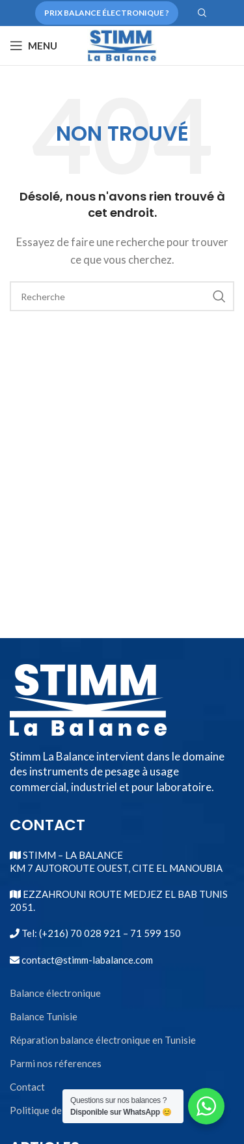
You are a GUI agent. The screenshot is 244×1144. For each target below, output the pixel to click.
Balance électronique (55, 993)
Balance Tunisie (43, 1016)
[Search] (200, 13)
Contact (27, 1087)
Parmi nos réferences (56, 1063)
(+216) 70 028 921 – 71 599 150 (109, 933)
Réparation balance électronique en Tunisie (103, 1040)
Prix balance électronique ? (106, 13)
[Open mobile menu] (33, 46)
